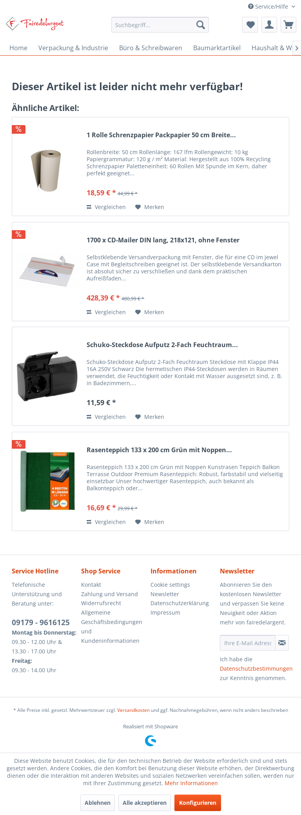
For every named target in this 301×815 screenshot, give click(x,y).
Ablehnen (98, 802)
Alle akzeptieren (145, 802)
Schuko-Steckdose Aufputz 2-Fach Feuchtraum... (162, 345)
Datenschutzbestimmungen (256, 668)
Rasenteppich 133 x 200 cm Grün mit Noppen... (159, 450)
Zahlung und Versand (109, 594)
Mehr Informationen (191, 783)
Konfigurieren (197, 802)
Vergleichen (106, 207)
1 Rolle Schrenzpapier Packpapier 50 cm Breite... (161, 135)
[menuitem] (160, 25)
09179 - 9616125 (41, 622)
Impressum (165, 612)
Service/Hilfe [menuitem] (269, 6)
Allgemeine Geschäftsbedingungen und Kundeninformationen (111, 626)
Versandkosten (133, 710)
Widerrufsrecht (101, 603)
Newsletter (164, 594)
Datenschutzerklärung (179, 603)
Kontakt (91, 584)
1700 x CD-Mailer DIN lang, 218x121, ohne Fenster (163, 240)
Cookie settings (170, 584)
